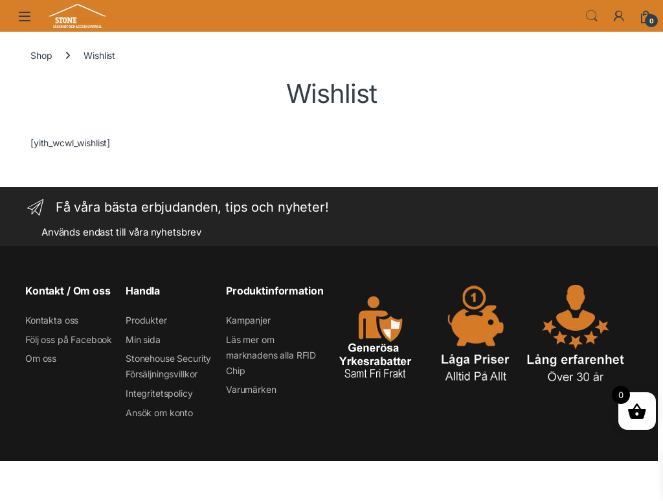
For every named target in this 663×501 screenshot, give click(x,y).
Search (592, 16)
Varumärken (251, 389)
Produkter (146, 320)
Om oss (40, 358)
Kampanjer (248, 320)
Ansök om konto (159, 412)
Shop (41, 55)
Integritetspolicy (159, 393)
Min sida (143, 339)
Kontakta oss (51, 320)
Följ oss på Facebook (68, 339)
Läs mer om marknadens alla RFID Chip (271, 355)
